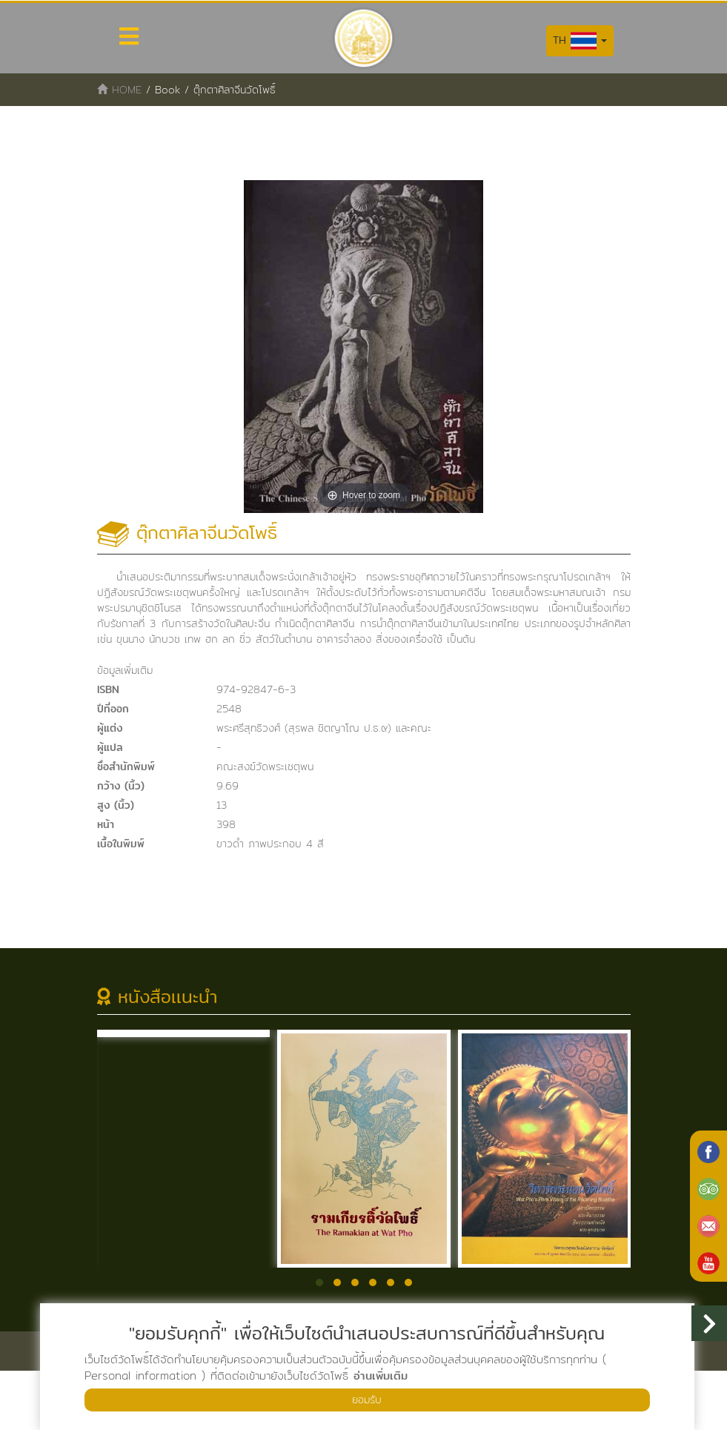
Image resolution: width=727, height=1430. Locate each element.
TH (580, 41)
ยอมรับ (367, 1398)
